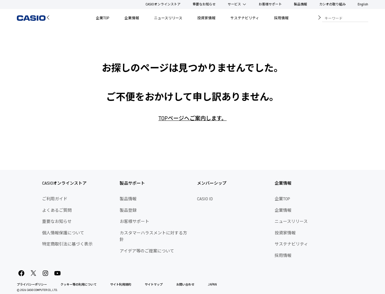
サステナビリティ (244, 18)
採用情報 (281, 18)
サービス (234, 4)
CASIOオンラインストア (163, 4)
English (363, 4)
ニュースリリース (168, 18)
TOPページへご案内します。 (193, 118)
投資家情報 (206, 18)
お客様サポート (270, 4)
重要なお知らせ (204, 4)
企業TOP (102, 18)
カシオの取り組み (332, 4)
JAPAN (212, 284)
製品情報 (300, 4)
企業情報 (132, 18)
